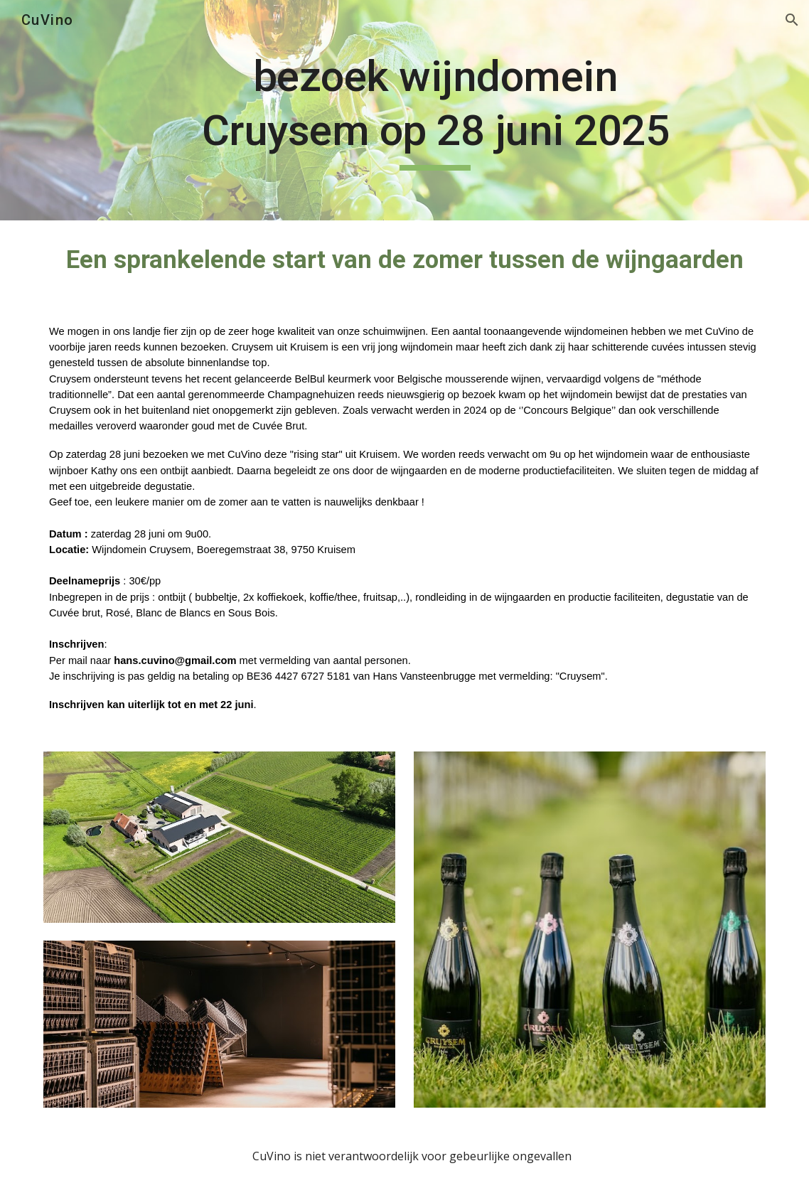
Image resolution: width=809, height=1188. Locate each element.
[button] (792, 20)
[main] (435, 110)
